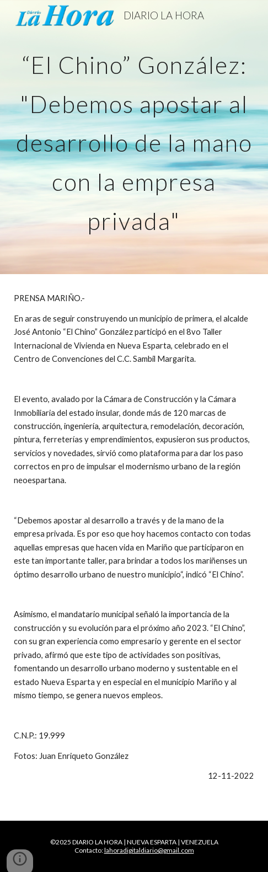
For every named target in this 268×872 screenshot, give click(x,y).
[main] (134, 137)
